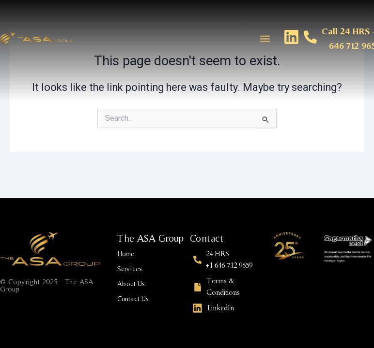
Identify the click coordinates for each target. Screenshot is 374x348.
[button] (265, 38)
